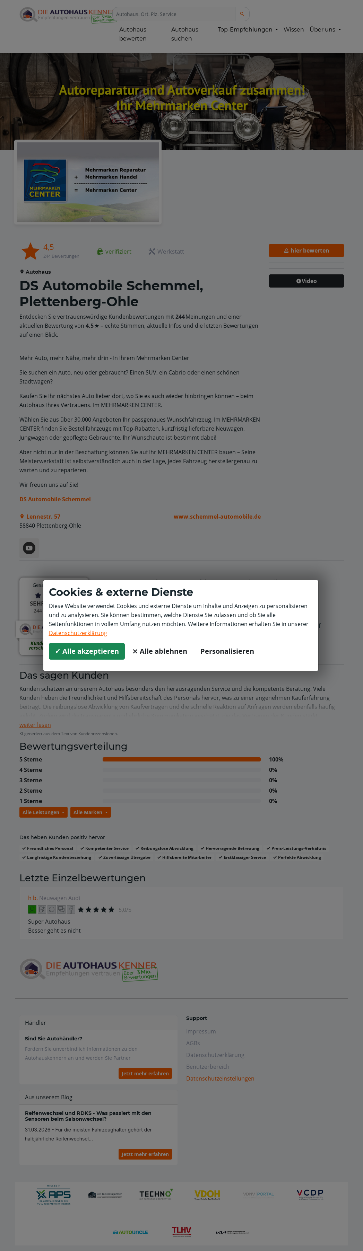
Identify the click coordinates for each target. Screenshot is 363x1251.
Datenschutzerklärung (78, 633)
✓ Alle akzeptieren (87, 651)
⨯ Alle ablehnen (159, 651)
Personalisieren (227, 651)
